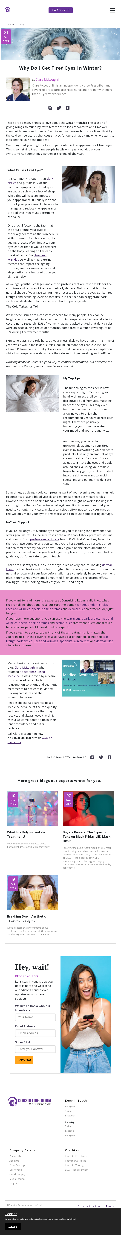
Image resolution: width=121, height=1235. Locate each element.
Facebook (70, 1115)
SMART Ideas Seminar (76, 1170)
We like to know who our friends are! (32, 1008)
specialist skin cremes (47, 609)
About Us (14, 1161)
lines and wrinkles (18, 609)
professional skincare (44, 539)
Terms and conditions (90, 1206)
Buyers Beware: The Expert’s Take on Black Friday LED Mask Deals (86, 836)
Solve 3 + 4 (22, 1042)
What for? (71, 1219)
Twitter (68, 1111)
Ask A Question (60, 10)
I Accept (13, 1226)
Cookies (11, 1214)
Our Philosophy (17, 1174)
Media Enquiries (17, 1179)
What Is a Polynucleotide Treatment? (26, 834)
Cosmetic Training (74, 1165)
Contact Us (15, 1156)
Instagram (70, 1106)
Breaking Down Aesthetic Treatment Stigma (26, 918)
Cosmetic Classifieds (75, 1161)
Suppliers (14, 1183)
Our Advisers (15, 1170)
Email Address (25, 1026)
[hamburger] (112, 10)
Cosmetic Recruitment (76, 1156)
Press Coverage (17, 1165)
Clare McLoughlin (48, 79)
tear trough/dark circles (91, 605)
